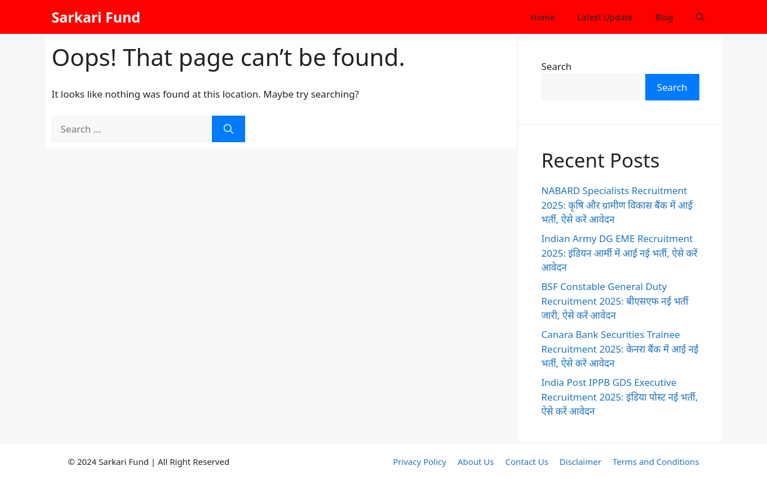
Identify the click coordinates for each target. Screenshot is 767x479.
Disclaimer (580, 461)
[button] (700, 17)
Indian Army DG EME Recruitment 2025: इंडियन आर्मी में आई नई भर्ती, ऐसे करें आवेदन (620, 253)
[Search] (228, 129)
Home (543, 17)
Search (557, 66)
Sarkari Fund (96, 17)
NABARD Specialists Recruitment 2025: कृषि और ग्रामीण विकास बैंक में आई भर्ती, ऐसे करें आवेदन (617, 205)
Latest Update (604, 17)
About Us (476, 461)
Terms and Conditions (656, 461)
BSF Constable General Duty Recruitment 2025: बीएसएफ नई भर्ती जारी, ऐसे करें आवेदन (615, 301)
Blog (664, 17)
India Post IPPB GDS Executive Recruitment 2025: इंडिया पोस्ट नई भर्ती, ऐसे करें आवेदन (620, 397)
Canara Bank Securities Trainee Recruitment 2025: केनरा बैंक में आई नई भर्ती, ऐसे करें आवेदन (620, 349)
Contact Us (527, 461)
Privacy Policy (419, 461)
